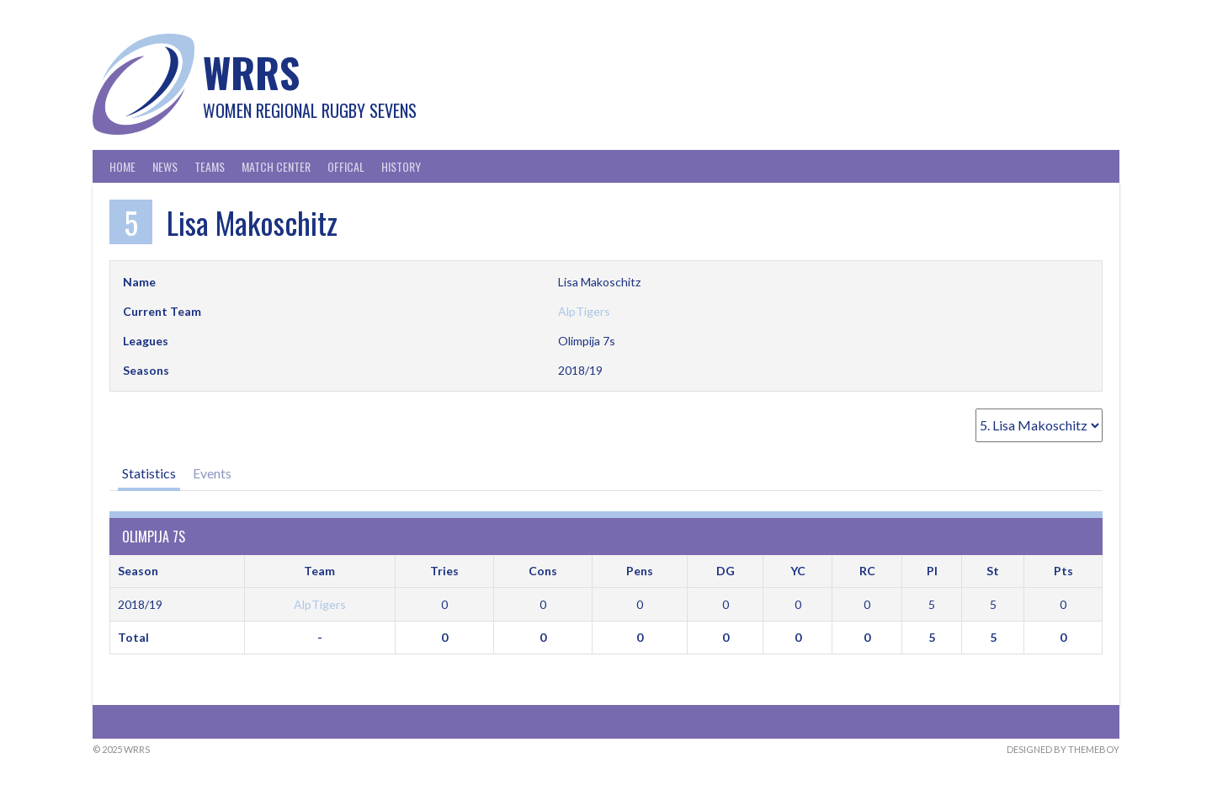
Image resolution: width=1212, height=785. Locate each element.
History (401, 166)
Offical (345, 166)
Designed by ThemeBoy (1063, 749)
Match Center (276, 166)
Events (212, 473)
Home (122, 166)
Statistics (149, 473)
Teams (209, 166)
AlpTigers (584, 311)
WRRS (251, 72)
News (165, 166)
